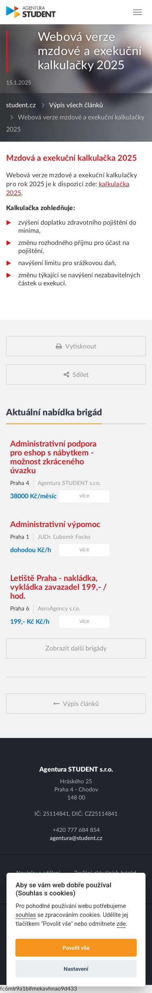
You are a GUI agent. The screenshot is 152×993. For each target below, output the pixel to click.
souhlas (25, 915)
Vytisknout (80, 346)
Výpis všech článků (76, 105)
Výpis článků (81, 704)
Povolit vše (76, 947)
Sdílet (81, 375)
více (84, 496)
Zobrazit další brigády (76, 648)
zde (121, 924)
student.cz (21, 105)
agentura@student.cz (76, 838)
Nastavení (76, 968)
